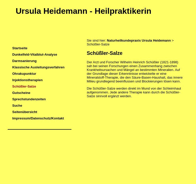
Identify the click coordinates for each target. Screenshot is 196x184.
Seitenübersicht (24, 112)
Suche (17, 105)
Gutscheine (21, 93)
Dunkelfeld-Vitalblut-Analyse (34, 54)
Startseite (19, 48)
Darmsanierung (24, 61)
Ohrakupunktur (24, 74)
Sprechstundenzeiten (29, 99)
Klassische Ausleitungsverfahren (38, 67)
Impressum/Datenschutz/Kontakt (38, 118)
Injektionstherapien (27, 80)
